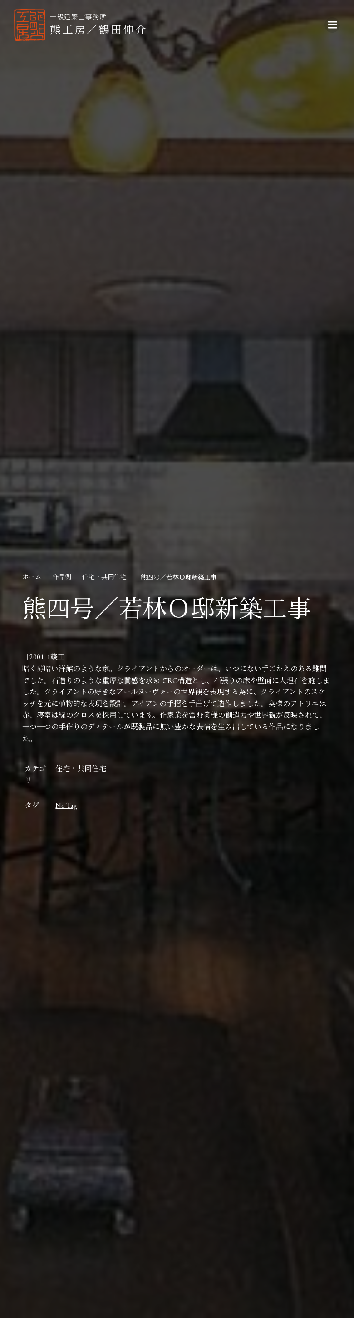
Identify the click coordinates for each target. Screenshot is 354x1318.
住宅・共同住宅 (105, 577)
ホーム (32, 577)
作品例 (62, 577)
